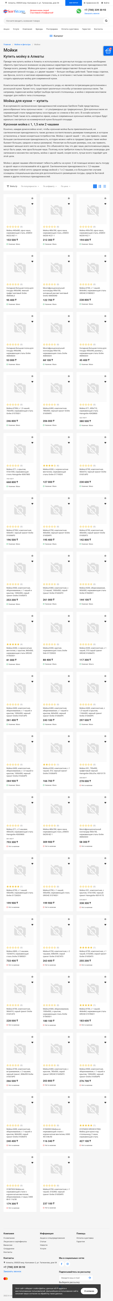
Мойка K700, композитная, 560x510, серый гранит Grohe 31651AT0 (19, 1011)
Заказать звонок (91, 13)
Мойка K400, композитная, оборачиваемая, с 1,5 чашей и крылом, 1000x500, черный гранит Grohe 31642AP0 (19, 772)
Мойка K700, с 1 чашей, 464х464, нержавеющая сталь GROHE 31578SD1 (92, 1011)
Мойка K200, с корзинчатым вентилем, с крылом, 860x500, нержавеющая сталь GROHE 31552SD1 (19, 652)
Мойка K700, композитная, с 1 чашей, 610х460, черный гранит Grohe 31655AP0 (56, 1191)
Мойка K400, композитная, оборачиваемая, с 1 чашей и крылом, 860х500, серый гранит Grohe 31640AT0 (19, 1133)
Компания (27, 29)
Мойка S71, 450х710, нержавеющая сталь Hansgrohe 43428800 (88, 410)
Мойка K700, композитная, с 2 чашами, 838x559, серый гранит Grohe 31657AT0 (56, 953)
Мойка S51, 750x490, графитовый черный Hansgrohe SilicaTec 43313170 (92, 770)
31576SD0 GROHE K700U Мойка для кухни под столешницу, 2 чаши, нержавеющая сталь (90, 1133)
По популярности (29, 186)
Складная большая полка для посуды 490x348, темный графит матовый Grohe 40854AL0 (19, 292)
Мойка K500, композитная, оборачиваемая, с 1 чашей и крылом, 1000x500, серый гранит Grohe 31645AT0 (19, 591)
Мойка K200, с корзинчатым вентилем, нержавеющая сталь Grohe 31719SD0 (55, 471)
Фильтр (13, 186)
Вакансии (8, 1245)
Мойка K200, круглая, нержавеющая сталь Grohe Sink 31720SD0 (55, 650)
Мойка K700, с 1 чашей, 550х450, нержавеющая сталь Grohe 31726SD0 (19, 892)
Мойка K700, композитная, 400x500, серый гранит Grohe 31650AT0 (92, 532)
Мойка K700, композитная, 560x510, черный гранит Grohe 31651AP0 (92, 471)
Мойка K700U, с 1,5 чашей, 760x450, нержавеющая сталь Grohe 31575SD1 (19, 410)
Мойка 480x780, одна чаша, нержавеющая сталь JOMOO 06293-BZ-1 (56, 831)
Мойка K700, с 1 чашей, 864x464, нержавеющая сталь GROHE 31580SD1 (92, 290)
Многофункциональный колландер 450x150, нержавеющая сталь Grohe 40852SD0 (91, 833)
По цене (64, 186)
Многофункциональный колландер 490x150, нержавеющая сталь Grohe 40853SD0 (55, 352)
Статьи (43, 1241)
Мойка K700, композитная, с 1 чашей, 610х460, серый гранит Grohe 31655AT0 (92, 953)
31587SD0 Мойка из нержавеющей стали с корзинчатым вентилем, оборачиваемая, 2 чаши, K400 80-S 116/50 (19, 1194)
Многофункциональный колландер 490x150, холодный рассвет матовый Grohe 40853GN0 (55, 292)
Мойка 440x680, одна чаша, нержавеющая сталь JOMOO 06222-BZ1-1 (19, 233)
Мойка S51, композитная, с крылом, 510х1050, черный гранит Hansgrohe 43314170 (91, 892)
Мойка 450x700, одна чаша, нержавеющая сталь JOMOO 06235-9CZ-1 (92, 233)
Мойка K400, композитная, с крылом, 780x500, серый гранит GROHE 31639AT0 (55, 1071)
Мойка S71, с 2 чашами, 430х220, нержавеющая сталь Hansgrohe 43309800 (19, 831)
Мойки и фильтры (22, 44)
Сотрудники (9, 1248)
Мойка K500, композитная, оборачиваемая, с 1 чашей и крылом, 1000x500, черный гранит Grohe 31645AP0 (92, 1073)
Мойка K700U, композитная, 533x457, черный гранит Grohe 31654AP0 (19, 532)
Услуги (16, 29)
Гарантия (86, 29)
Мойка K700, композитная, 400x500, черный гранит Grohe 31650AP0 (56, 532)
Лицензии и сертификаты (15, 1241)
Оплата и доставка (70, 29)
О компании (9, 1238)
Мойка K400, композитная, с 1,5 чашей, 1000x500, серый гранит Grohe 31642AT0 (55, 590)
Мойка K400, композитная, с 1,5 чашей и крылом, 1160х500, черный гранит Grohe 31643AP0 (92, 712)
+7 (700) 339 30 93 (95, 9)
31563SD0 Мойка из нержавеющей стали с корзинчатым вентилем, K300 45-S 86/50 (56, 1133)
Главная (7, 44)
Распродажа (52, 29)
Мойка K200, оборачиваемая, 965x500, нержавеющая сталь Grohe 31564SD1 (92, 590)
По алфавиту (48, 186)
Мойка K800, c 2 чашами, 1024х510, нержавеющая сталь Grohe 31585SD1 (17, 953)
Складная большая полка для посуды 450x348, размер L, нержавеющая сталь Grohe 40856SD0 (92, 352)
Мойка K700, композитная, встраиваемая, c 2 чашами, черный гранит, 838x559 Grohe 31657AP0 (19, 1073)
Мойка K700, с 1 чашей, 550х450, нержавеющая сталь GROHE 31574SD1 (56, 892)
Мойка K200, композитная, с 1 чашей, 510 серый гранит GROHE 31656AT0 (92, 650)
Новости (44, 1245)
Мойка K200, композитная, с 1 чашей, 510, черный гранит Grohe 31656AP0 (56, 770)
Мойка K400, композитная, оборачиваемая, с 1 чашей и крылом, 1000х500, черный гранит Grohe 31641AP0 (19, 712)
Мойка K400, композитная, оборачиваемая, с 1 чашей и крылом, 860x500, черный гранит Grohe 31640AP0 (55, 712)
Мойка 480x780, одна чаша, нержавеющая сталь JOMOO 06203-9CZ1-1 (56, 233)
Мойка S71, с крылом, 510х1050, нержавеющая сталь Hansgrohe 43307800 (18, 471)
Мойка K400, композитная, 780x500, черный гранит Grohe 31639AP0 (56, 410)
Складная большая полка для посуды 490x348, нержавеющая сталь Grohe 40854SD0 (19, 352)
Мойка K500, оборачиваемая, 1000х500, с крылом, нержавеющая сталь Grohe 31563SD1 (56, 1012)
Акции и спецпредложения (52, 1238)
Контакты (98, 29)
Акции (6, 29)
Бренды (39, 29)
